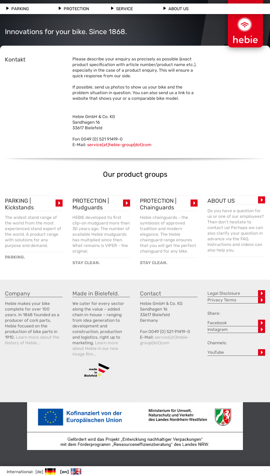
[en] (70, 471)
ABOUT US (221, 200)
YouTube (215, 352)
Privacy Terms (221, 300)
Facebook (217, 322)
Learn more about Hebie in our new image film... (95, 348)
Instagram (217, 329)
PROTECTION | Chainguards (158, 204)
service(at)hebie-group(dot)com (119, 144)
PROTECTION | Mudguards (90, 204)
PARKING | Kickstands (19, 204)
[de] (45, 471)
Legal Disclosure (223, 293)
